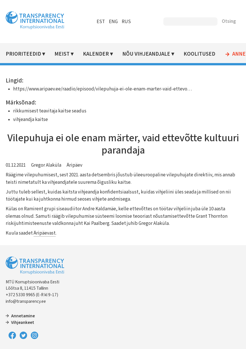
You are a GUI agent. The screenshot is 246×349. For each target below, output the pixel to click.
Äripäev (74, 165)
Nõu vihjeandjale (146, 54)
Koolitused (199, 54)
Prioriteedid (23, 54)
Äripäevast (45, 233)
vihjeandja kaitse (30, 119)
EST (101, 22)
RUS (126, 22)
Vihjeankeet (22, 322)
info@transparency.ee (26, 301)
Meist (62, 54)
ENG (113, 22)
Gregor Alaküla (46, 165)
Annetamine (23, 316)
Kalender (96, 54)
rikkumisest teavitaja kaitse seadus (49, 111)
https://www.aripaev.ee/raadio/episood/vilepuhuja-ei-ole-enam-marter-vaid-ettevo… (102, 89)
